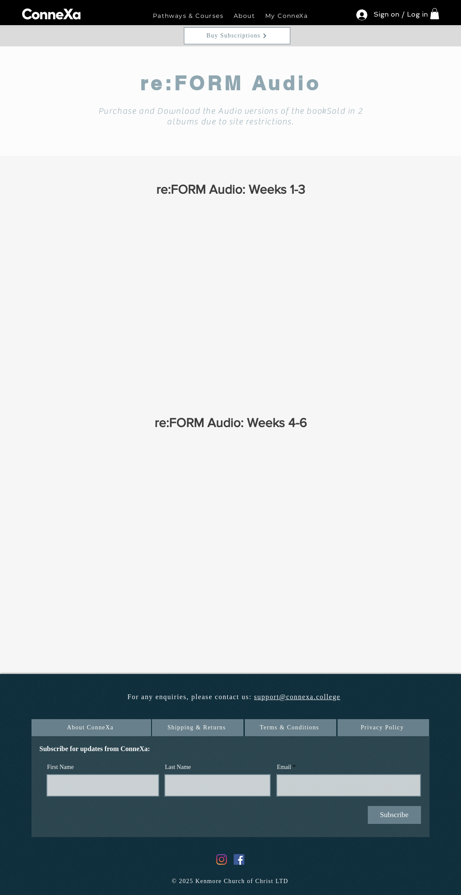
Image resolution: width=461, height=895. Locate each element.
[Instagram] (221, 859)
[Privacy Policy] (383, 727)
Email (284, 767)
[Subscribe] (394, 815)
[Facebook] (239, 859)
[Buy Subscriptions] (237, 35)
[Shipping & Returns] (197, 727)
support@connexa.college (297, 696)
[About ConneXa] (91, 727)
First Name (60, 767)
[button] (188, 16)
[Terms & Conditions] (290, 727)
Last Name (178, 767)
